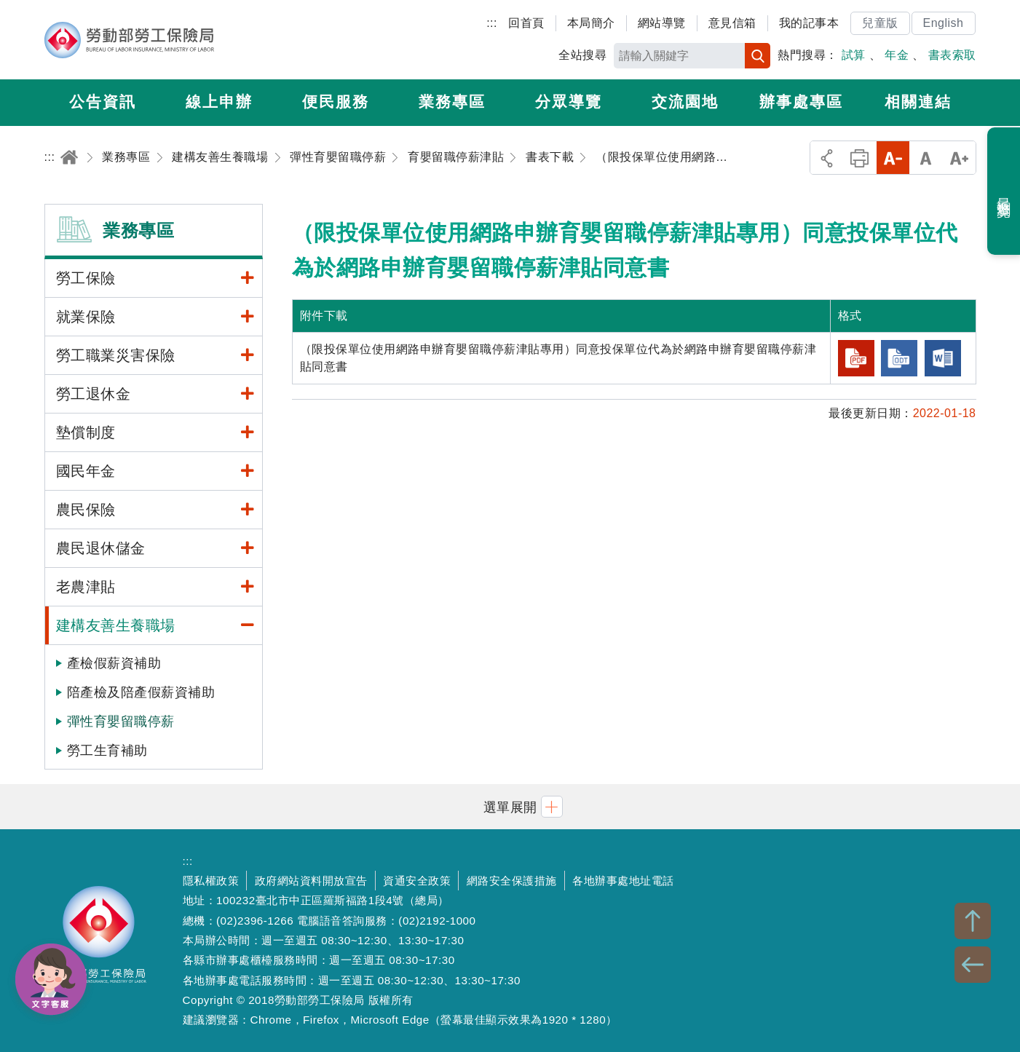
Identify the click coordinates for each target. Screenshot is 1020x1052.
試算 (854, 55)
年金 (897, 55)
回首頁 (526, 23)
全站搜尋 (582, 55)
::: (491, 23)
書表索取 (952, 55)
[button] (510, 806)
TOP (972, 921)
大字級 (959, 157)
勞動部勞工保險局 (129, 40)
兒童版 (880, 23)
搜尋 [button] (757, 55)
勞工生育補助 (107, 750)
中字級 (925, 157)
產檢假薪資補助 (114, 663)
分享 (826, 157)
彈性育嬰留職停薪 (121, 721)
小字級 (893, 157)
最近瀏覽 (1004, 191)
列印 (859, 157)
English (943, 23)
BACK (972, 964)
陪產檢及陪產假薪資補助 (141, 692)
